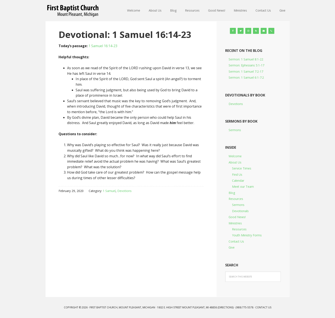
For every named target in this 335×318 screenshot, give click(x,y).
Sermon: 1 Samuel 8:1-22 (246, 59)
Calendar (238, 180)
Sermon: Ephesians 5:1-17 (246, 65)
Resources (236, 199)
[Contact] (264, 31)
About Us (235, 162)
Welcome (235, 156)
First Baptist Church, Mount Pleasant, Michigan (73, 10)
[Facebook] (233, 31)
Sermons (235, 130)
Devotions (124, 191)
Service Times (241, 168)
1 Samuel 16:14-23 (102, 46)
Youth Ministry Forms (247, 235)
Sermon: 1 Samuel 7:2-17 (246, 71)
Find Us (237, 174)
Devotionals (240, 211)
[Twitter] (241, 31)
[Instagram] (248, 31)
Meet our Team (243, 186)
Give (232, 247)
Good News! (237, 217)
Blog (232, 193)
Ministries (235, 223)
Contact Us (236, 241)
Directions (225, 307)
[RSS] (256, 31)
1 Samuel (109, 191)
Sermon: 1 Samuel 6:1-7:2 (246, 77)
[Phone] (271, 31)
